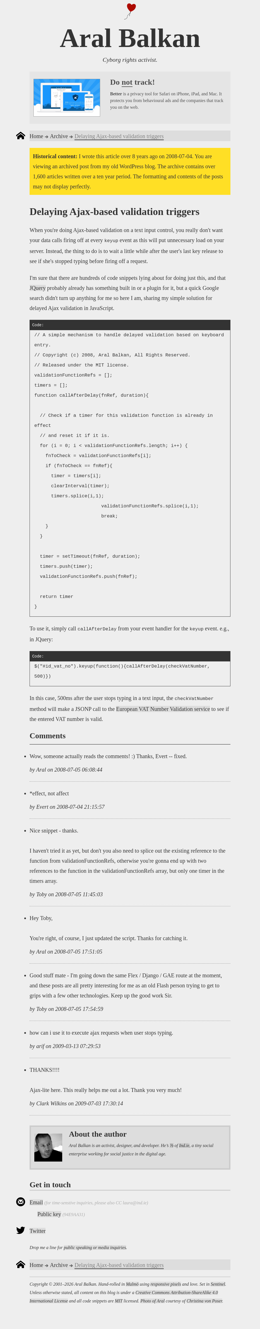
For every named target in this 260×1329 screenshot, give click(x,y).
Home (36, 136)
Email (36, 1202)
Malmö (132, 1284)
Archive (59, 136)
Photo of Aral (152, 1301)
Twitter (37, 1231)
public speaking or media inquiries (95, 1247)
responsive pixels (165, 1284)
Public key (49, 1214)
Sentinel (218, 1284)
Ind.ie (184, 1145)
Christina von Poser (204, 1301)
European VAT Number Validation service (163, 709)
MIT (118, 1301)
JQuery (38, 288)
